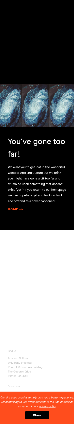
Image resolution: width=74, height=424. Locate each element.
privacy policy (47, 406)
